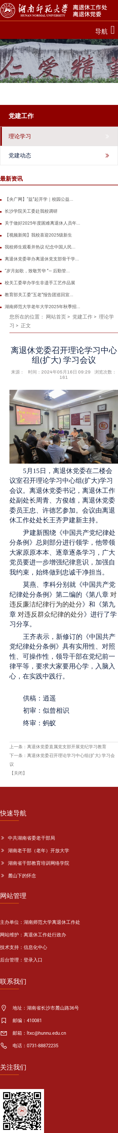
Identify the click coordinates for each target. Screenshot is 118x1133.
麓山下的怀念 (22, 876)
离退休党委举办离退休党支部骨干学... (42, 258)
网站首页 (56, 317)
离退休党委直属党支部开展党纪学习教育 (66, 746)
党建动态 (19, 155)
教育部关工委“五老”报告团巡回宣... (39, 294)
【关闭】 (18, 773)
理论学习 (19, 136)
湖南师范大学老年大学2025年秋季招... (42, 306)
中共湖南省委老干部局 (31, 838)
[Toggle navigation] (106, 30)
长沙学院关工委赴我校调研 (31, 211)
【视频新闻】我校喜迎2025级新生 (38, 234)
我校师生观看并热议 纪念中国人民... (40, 246)
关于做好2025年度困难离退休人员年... (42, 223)
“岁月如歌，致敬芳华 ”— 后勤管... (37, 270)
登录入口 (33, 960)
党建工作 (82, 317)
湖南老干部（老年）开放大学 (38, 850)
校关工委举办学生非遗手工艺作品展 (40, 282)
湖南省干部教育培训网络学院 (38, 863)
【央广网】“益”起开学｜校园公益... (39, 199)
